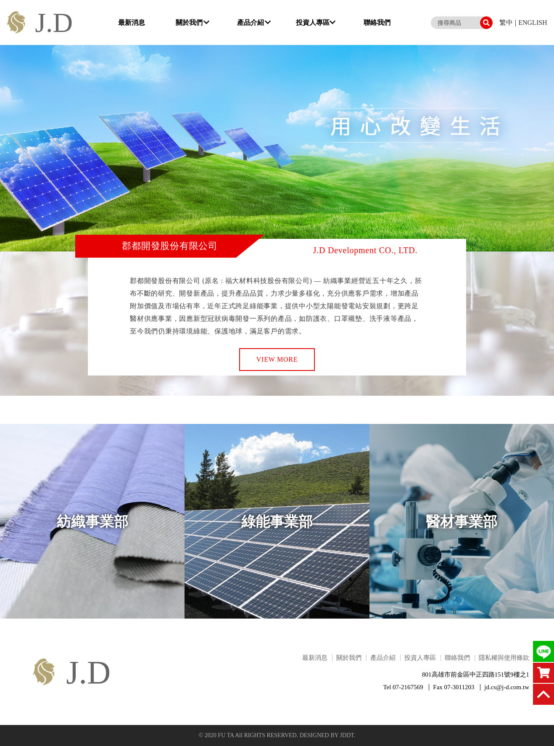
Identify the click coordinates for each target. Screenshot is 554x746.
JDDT (347, 735)
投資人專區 (315, 22)
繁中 (506, 22)
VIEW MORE (277, 359)
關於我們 (192, 22)
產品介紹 (254, 22)
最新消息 (131, 22)
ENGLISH (532, 22)
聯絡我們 (377, 22)
